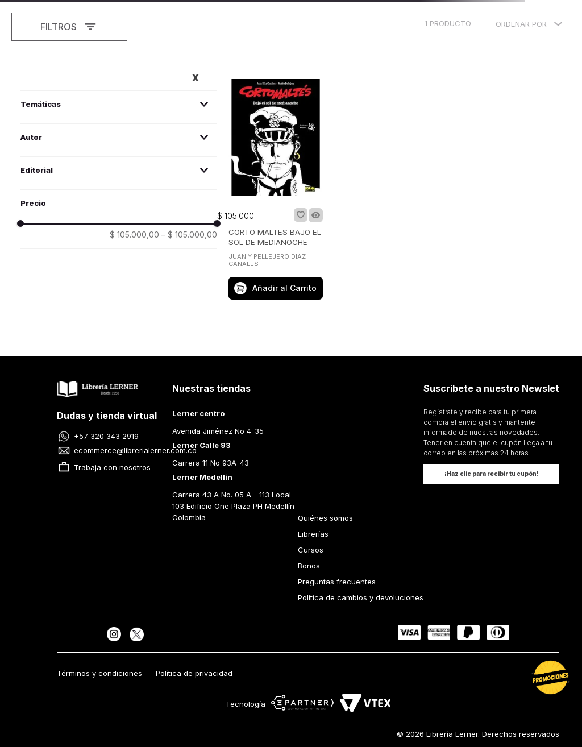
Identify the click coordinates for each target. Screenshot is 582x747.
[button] (118, 104)
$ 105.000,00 (134, 234)
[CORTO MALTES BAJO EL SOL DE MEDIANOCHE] (275, 190)
